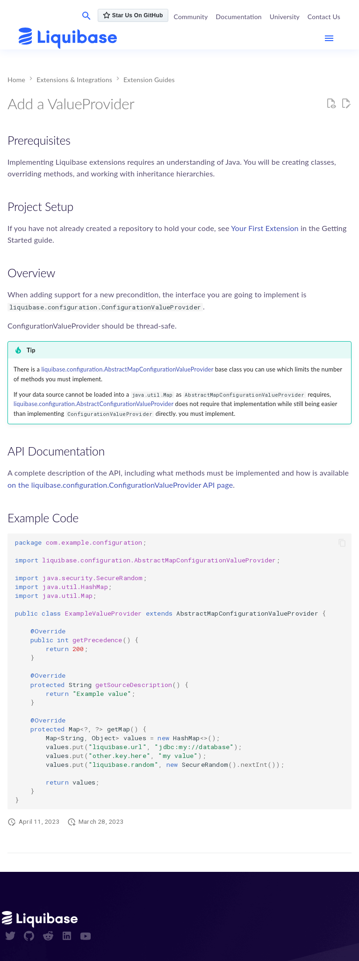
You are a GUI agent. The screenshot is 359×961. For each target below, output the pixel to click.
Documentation (239, 17)
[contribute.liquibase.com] (68, 38)
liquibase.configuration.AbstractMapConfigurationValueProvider (128, 369)
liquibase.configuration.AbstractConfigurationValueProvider (93, 403)
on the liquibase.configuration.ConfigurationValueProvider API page (120, 484)
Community (191, 17)
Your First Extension (264, 228)
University (285, 17)
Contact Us (324, 17)
